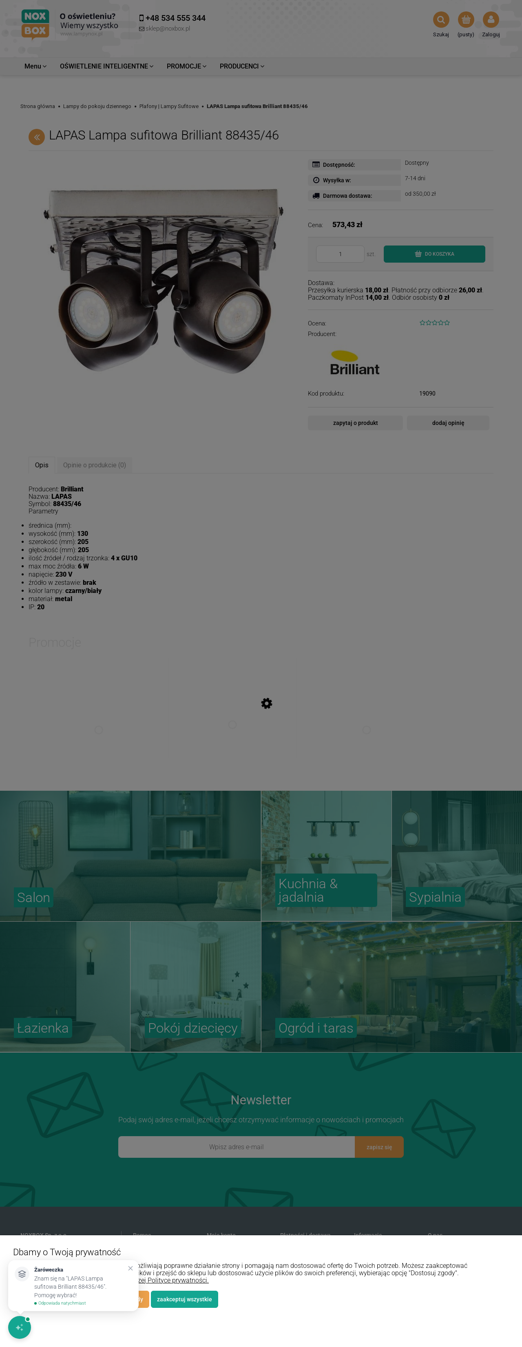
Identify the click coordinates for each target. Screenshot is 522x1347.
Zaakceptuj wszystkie (184, 1299)
